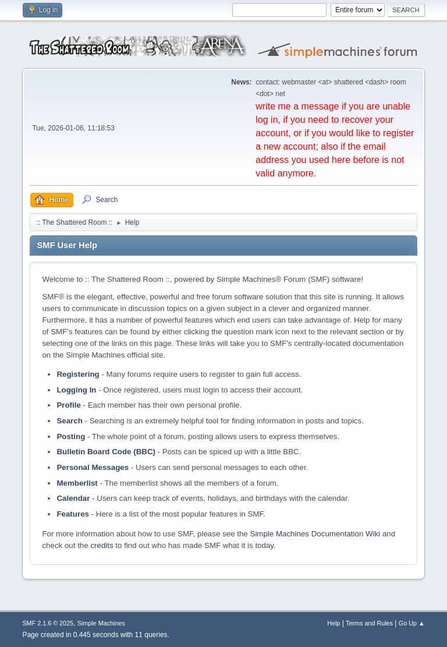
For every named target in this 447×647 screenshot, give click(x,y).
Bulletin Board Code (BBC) (105, 451)
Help (333, 623)
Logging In (76, 390)
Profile (68, 405)
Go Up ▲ (412, 623)
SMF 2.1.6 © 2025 (47, 623)
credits (101, 545)
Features (72, 514)
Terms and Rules (369, 623)
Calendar (73, 498)
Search (69, 420)
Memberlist (76, 483)
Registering (77, 374)
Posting (70, 436)
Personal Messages (92, 467)
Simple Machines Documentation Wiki (315, 533)
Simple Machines (101, 623)
